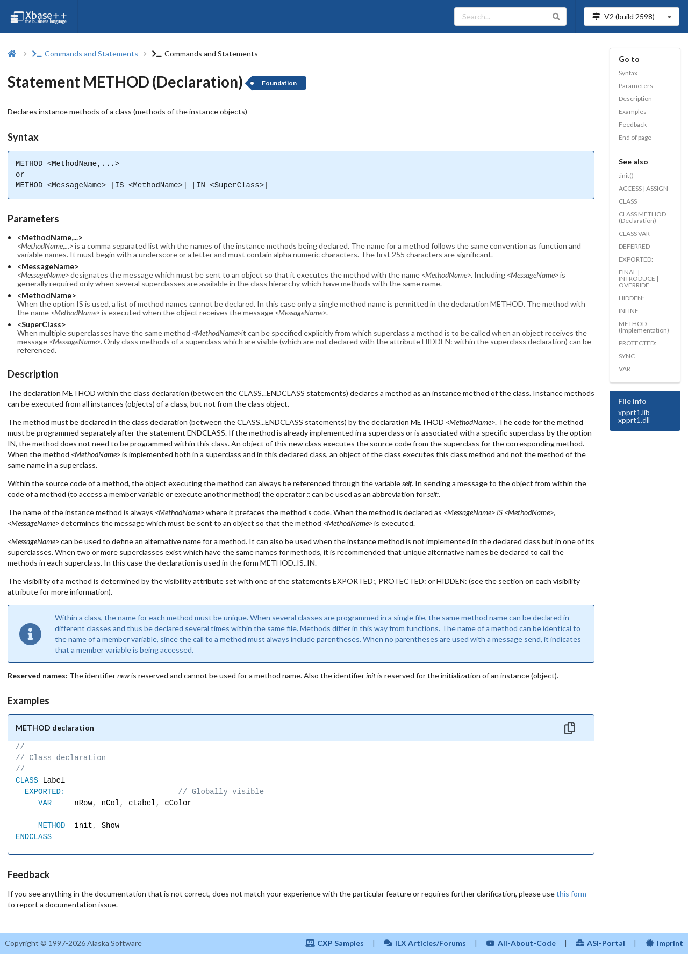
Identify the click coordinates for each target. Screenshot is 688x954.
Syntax (628, 73)
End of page (635, 137)
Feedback (633, 124)
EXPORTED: (636, 259)
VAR (624, 369)
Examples (633, 111)
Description (635, 99)
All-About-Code (521, 943)
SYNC (627, 356)
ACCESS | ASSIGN (643, 188)
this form (571, 893)
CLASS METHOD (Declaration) (642, 217)
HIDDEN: (631, 298)
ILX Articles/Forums (425, 943)
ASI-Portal (601, 943)
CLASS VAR (634, 233)
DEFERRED (634, 246)
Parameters (636, 86)
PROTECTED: (637, 343)
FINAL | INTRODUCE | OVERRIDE (638, 278)
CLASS (628, 201)
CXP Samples (334, 943)
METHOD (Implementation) (644, 327)
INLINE (629, 311)
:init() (626, 175)
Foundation (279, 83)
